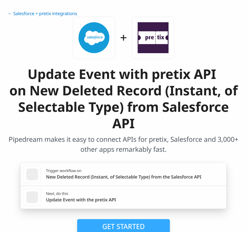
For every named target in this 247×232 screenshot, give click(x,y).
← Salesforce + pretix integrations (42, 14)
